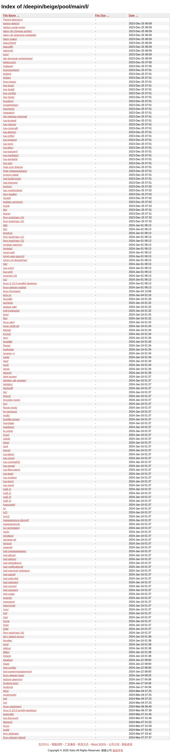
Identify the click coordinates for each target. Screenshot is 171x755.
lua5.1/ (7, 489)
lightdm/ (8, 384)
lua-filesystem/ (11, 469)
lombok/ (8, 248)
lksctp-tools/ (10, 407)
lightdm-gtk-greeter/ (14, 380)
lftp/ (5, 318)
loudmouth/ (9, 694)
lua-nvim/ (8, 268)
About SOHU (98, 744)
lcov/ (6, 54)
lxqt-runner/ (10, 586)
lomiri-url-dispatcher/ (15, 260)
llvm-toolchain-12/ (13, 236)
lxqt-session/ (10, 590)
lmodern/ (8, 101)
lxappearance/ (11, 524)
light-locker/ (10, 376)
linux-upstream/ (12, 706)
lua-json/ (8, 143)
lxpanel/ (7, 547)
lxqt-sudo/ (9, 593)
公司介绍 (114, 744)
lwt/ (5, 698)
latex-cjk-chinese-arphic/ (17, 31)
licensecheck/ (11, 70)
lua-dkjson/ (9, 132)
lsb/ (5, 264)
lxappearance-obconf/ (16, 520)
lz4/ (5, 613)
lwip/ (6, 361)
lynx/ (6, 609)
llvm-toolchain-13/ (13, 240)
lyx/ (5, 702)
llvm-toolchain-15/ (13, 221)
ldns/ (6, 691)
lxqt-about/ (9, 555)
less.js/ (7, 295)
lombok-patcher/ (12, 244)
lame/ (6, 369)
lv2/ (5, 512)
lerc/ (5, 337)
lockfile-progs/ (11, 419)
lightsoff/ (8, 388)
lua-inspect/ (10, 139)
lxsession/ (9, 601)
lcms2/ (7, 334)
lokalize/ (8, 660)
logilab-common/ (13, 202)
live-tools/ (9, 97)
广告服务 (70, 744)
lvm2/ (6, 516)
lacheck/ (8, 302)
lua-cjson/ (9, 458)
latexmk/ (8, 50)
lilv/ (5, 392)
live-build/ (9, 89)
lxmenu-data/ (11, 174)
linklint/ (7, 73)
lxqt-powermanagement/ (17, 671)
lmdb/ (6, 415)
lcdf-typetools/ (11, 310)
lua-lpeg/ (8, 473)
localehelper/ (10, 105)
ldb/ (5, 225)
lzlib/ (6, 628)
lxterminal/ (9, 605)
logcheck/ (9, 108)
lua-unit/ (8, 271)
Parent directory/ (13, 19)
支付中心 (44, 744)
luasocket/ (9, 504)
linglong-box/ (10, 683)
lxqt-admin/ (9, 559)
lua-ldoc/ (8, 147)
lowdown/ (8, 427)
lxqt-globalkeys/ (12, 563)
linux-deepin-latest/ (14, 737)
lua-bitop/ (8, 454)
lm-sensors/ (10, 411)
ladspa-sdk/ (10, 306)
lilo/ (5, 209)
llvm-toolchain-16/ (13, 632)
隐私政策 (127, 744)
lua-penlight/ (10, 159)
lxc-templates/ (11, 528)
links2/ (7, 396)
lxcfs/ (6, 531)
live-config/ (9, 93)
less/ (6, 314)
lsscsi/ (7, 450)
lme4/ (6, 206)
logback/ (8, 66)
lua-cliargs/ (9, 124)
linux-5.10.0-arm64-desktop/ (19, 710)
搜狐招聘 (57, 744)
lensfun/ (8, 233)
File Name (9, 15)
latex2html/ (9, 43)
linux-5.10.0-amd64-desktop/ (20, 283)
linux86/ (7, 299)
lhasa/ (6, 345)
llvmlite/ (7, 640)
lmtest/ (7, 656)
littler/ (6, 652)
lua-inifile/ (9, 136)
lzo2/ (6, 365)
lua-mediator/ (11, 155)
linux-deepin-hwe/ (13, 675)
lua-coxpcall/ (10, 128)
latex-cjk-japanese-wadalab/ (19, 35)
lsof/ (5, 446)
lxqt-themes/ (10, 182)
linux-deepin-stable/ (14, 287)
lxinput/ (7, 543)
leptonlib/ (8, 714)
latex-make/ (10, 39)
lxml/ (6, 644)
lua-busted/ (9, 120)
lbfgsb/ (7, 330)
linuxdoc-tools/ (11, 400)
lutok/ (6, 357)
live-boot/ (8, 85)
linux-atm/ (9, 322)
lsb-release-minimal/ (15, 116)
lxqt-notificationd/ (13, 566)
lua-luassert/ (10, 151)
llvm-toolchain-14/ (13, 217)
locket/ (7, 198)
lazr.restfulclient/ (12, 190)
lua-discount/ (10, 718)
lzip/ (5, 617)
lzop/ (6, 625)
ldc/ (5, 229)
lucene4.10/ (10, 275)
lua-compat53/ (11, 462)
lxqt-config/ (9, 667)
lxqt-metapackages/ (14, 551)
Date (132, 15)
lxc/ (5, 279)
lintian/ (7, 77)
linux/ (6, 726)
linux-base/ (9, 81)
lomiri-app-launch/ (13, 256)
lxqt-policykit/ (11, 578)
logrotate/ (8, 423)
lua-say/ (8, 163)
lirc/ (5, 403)
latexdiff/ (8, 46)
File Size (100, 15)
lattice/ (7, 648)
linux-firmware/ (12, 291)
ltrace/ (7, 213)
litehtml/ (7, 722)
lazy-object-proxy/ (13, 636)
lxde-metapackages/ (15, 171)
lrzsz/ (6, 434)
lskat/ (6, 663)
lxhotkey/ (8, 535)
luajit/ (6, 729)
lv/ (4, 508)
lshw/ (6, 442)
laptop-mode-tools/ (14, 27)
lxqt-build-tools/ (12, 178)
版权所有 (118, 750)
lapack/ (7, 372)
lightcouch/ (9, 62)
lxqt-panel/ (9, 574)
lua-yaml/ (8, 485)
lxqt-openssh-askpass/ (16, 570)
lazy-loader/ (10, 194)
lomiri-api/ (9, 252)
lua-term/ (8, 481)
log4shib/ (8, 349)
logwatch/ (9, 112)
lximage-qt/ (9, 539)
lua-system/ (10, 477)
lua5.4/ (7, 500)
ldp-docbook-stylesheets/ (18, 58)
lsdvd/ (6, 438)
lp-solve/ (8, 431)
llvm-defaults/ (11, 733)
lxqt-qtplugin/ (10, 582)
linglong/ (8, 687)
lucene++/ (9, 353)
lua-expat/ (9, 465)
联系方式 (83, 744)
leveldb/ (7, 341)
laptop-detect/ (11, 23)
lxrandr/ (7, 598)
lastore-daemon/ (13, 679)
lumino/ (7, 186)
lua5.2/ (7, 493)
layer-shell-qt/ (11, 326)
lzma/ (6, 621)
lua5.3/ (7, 497)
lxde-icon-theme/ (13, 167)
